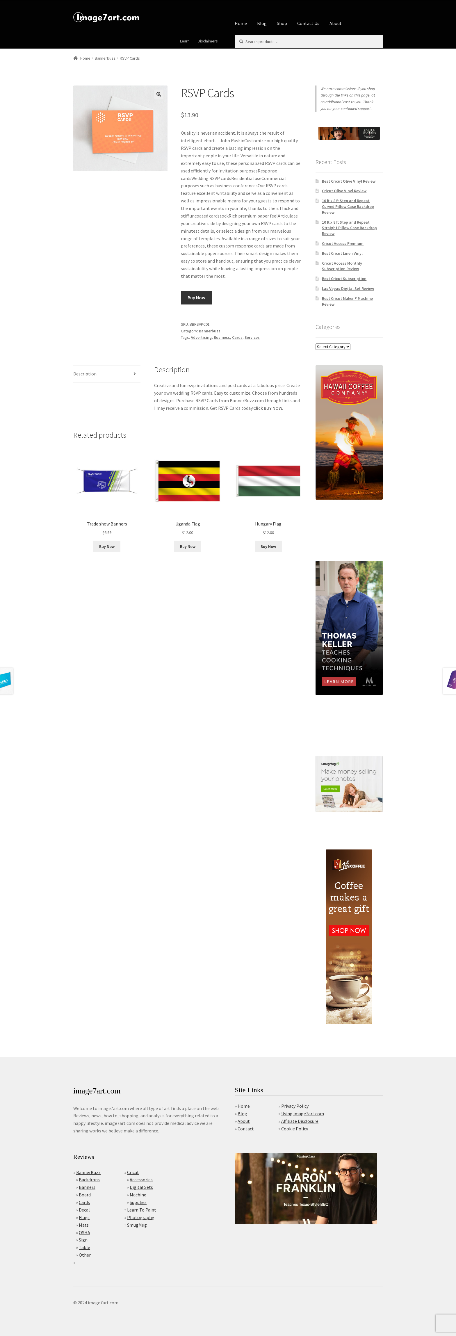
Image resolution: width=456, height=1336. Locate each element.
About (335, 23)
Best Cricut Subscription (344, 278)
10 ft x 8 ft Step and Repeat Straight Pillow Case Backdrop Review (349, 228)
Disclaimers (208, 41)
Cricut (133, 1172)
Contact (246, 1129)
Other (85, 1255)
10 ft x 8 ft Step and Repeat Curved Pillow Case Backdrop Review (348, 206)
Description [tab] (85, 374)
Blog (262, 23)
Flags (84, 1217)
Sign (83, 1240)
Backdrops (89, 1179)
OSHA (84, 1232)
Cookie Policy (294, 1129)
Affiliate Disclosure (299, 1121)
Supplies (138, 1202)
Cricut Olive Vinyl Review (344, 190)
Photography (140, 1217)
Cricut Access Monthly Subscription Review (342, 266)
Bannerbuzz (105, 58)
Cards (237, 337)
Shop (282, 23)
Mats (84, 1225)
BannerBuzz (88, 1172)
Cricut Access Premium (343, 243)
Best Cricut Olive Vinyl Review (348, 181)
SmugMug (137, 1225)
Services (252, 337)
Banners (87, 1187)
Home (241, 23)
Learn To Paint (141, 1210)
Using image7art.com (302, 1113)
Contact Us (308, 23)
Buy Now (196, 297)
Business (222, 337)
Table (84, 1247)
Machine (138, 1195)
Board (85, 1195)
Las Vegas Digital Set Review (348, 288)
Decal (84, 1210)
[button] (158, 94)
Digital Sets (141, 1187)
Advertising (201, 337)
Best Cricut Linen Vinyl (342, 253)
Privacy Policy (295, 1106)
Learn (185, 41)
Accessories (141, 1179)
